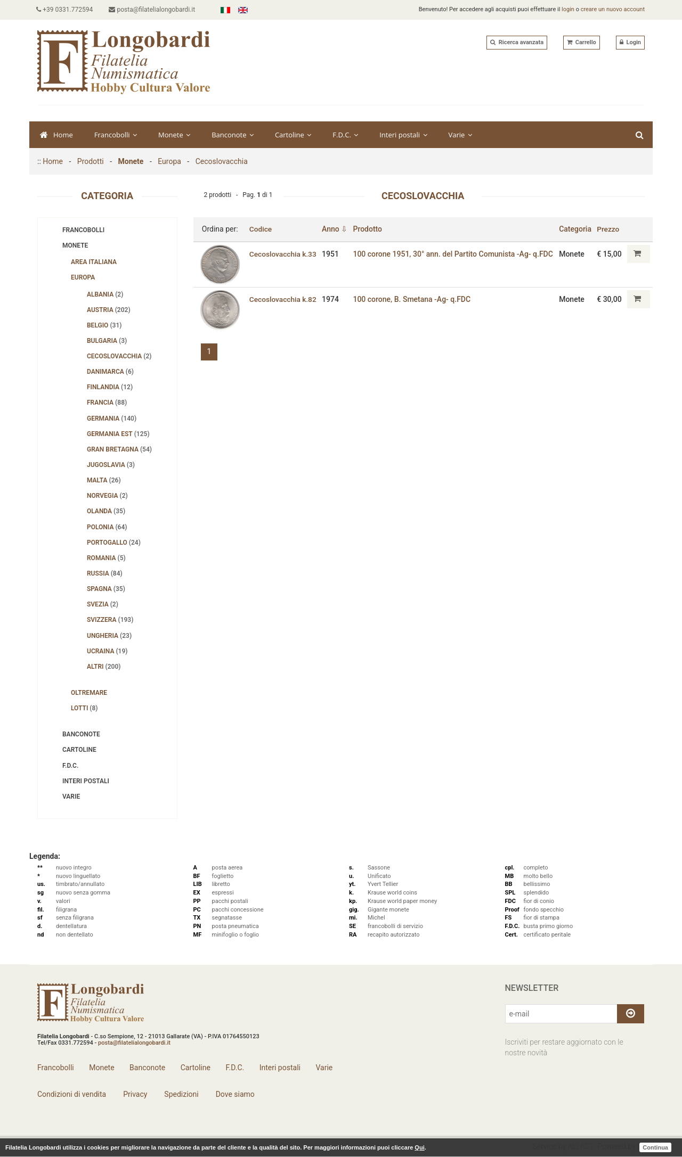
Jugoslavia (111, 465)
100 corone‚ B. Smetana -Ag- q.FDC (413, 299)
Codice (260, 229)
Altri (104, 666)
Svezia (102, 604)
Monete (174, 135)
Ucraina (107, 651)
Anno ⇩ (335, 229)
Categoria (575, 229)
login (568, 9)
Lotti (84, 708)
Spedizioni (181, 1094)
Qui (419, 1147)
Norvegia (107, 495)
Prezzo (608, 229)
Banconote (233, 135)
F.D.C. (345, 135)
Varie (460, 135)
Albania (105, 294)
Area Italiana (94, 262)
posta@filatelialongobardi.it (154, 9)
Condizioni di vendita (71, 1094)
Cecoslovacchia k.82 (275, 303)
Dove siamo (234, 1094)
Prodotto (369, 229)
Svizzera (110, 619)
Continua (655, 1147)
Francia (107, 402)
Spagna (106, 589)
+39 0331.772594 (65, 9)
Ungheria (109, 635)
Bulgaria (107, 340)
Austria (109, 310)
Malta (104, 480)
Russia (105, 573)
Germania (111, 418)
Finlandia (110, 387)
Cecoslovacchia (222, 161)
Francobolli (115, 135)
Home (56, 134)
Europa (169, 161)
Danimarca (110, 371)
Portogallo (114, 542)
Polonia (107, 527)
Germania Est (118, 434)
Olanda (106, 511)
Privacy (134, 1094)
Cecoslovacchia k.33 (275, 258)
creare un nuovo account (613, 9)
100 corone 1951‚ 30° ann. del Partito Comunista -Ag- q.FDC (443, 258)
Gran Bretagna (119, 449)
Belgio (104, 325)
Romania (106, 558)
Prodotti (90, 161)
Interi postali (403, 135)
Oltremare (89, 692)
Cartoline (293, 135)
